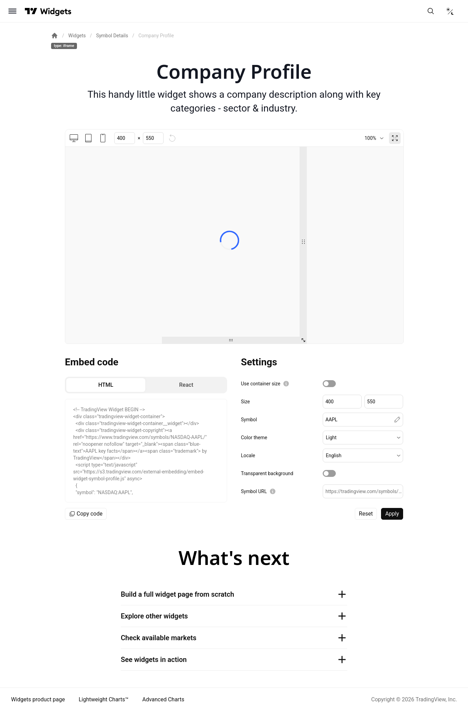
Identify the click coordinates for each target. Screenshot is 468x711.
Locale (248, 455)
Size (245, 401)
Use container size (260, 383)
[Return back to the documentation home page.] (54, 35)
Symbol (249, 419)
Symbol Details (112, 35)
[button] (363, 437)
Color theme (254, 437)
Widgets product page (38, 699)
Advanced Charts (163, 699)
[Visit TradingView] (31, 11)
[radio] (105, 385)
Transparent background (267, 473)
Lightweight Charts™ (103, 699)
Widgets (77, 35)
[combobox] (374, 138)
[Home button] (55, 11)
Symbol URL (254, 491)
